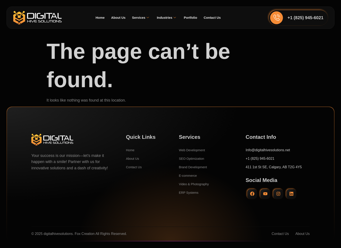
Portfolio (192, 17)
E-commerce (189, 175)
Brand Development (194, 167)
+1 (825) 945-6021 (305, 17)
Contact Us (215, 17)
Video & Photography (195, 184)
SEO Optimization (192, 158)
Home (97, 17)
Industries (167, 17)
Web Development (193, 150)
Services (140, 17)
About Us (116, 17)
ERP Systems (189, 192)
